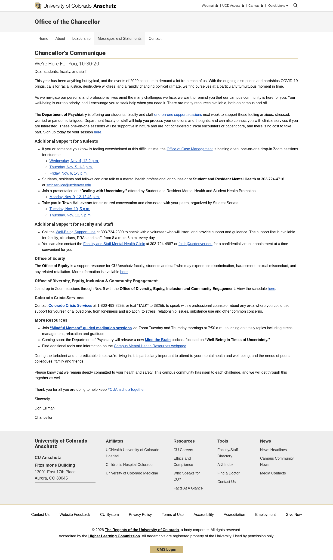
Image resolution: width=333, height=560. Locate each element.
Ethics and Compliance (183, 461)
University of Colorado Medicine (132, 473)
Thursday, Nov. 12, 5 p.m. (70, 215)
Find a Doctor (228, 473)
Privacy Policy (140, 515)
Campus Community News (277, 461)
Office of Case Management (190, 149)
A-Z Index (225, 465)
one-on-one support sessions (178, 115)
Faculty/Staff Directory (227, 453)
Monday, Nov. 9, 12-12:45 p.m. (74, 197)
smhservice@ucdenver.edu (68, 185)
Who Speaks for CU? (186, 476)
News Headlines (273, 450)
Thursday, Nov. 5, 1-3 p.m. (71, 167)
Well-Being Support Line (76, 232)
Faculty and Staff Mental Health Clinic (114, 244)
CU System (109, 515)
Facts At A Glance (188, 488)
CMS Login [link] (166, 549)
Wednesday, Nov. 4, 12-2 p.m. (74, 161)
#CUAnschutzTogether (126, 389)
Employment (265, 515)
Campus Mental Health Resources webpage (150, 346)
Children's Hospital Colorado (129, 465)
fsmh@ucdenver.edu (196, 244)
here (97, 132)
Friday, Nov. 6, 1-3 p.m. (68, 173)
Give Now (294, 515)
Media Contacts (273, 473)
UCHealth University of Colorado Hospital (132, 453)
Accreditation (234, 515)
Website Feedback (74, 515)
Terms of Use (173, 515)
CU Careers (183, 450)
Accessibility (204, 515)
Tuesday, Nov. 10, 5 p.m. (69, 209)
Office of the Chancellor (67, 21)
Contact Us (226, 482)
